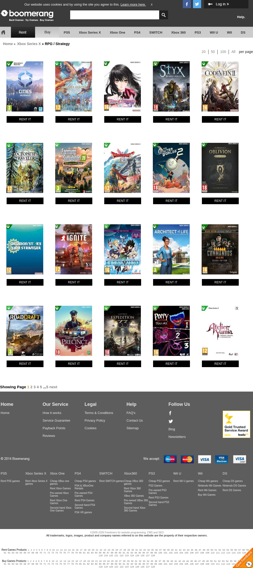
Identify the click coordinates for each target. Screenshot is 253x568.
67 (29, 552)
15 (73, 550)
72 (48, 552)
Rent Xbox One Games (58, 502)
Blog (172, 429)
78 (72, 552)
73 (52, 552)
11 (57, 550)
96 (143, 552)
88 (112, 552)
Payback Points (54, 428)
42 (180, 550)
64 (17, 552)
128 (153, 555)
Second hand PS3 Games (159, 503)
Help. (241, 17)
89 (116, 552)
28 (125, 550)
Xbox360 (130, 473)
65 (21, 552)
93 (132, 552)
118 (100, 555)
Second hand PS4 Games (85, 506)
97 (147, 552)
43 (184, 550)
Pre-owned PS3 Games (158, 491)
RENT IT (25, 119)
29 (128, 550)
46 (196, 550)
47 (200, 550)
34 (148, 550)
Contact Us (135, 420)
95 (140, 552)
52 (219, 550)
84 (96, 552)
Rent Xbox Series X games (36, 482)
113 (228, 552)
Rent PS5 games (10, 481)
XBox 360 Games (134, 495)
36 (156, 550)
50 (213, 52)
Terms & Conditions (99, 413)
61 (5, 552)
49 (208, 550)
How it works (52, 413)
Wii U (177, 473)
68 (33, 552)
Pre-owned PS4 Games (84, 494)
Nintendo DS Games (234, 485)
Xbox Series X (90, 32)
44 (188, 550)
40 (172, 550)
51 (216, 550)
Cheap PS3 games (159, 481)
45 (192, 550)
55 (231, 550)
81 (84, 552)
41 (176, 550)
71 (44, 552)
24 (109, 550)
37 (160, 550)
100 (223, 52)
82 (88, 552)
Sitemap (133, 428)
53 (223, 550)
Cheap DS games (233, 481)
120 (111, 555)
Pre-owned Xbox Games (59, 494)
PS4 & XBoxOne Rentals (84, 487)
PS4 (137, 32)
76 (64, 552)
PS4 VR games (83, 512)
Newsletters (177, 437)
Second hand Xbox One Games (61, 509)
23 (105, 550)
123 (127, 555)
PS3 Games (155, 485)
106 (192, 552)
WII (229, 32)
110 (213, 552)
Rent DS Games (232, 490)
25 (113, 550)
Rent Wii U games (183, 481)
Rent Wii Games (207, 490)
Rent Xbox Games (60, 488)
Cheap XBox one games (59, 482)
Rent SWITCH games (111, 481)
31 (136, 550)
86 (104, 552)
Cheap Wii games (208, 481)
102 (171, 552)
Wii (200, 473)
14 (69, 550)
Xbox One (117, 32)
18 (85, 550)
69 (37, 552)
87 (108, 552)
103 (176, 552)
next (53, 387)
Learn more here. (133, 4)
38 (164, 550)
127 (148, 555)
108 (202, 552)
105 (186, 552)
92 (128, 552)
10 (53, 550)
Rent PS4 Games (85, 500)
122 (122, 555)
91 (124, 552)
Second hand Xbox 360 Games (135, 509)
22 (101, 550)
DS (243, 32)
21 (97, 550)
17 (81, 550)
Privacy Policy (95, 420)
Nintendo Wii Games (209, 485)
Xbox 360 (178, 32)
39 (168, 550)
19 (89, 550)
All (233, 52)
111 (218, 552)
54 (228, 550)
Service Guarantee (56, 420)
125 (137, 555)
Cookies (91, 428)
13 (65, 550)
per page (246, 52)
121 (116, 555)
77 (68, 552)
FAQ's (131, 413)
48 (204, 550)
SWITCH (155, 32)
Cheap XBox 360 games (133, 482)
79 (76, 552)
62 (9, 552)
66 (25, 552)
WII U (214, 32)
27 (121, 550)
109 (207, 552)
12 (61, 550)
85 (100, 552)
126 (142, 555)
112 (223, 552)
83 (92, 552)
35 (152, 550)
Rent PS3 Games (159, 497)
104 (181, 552)
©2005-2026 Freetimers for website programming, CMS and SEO (127, 532)
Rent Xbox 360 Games (132, 490)
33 (144, 550)
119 (106, 555)
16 (77, 550)
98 (151, 552)
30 (132, 550)
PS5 (67, 32)
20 (204, 52)
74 (56, 552)
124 (132, 555)
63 (13, 552)
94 (136, 552)
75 (60, 552)
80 (80, 552)
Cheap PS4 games (85, 481)
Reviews (49, 436)
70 (40, 552)
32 (140, 550)
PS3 (198, 32)
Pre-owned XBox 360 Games (136, 502)
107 (197, 552)
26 (116, 550)
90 (120, 552)
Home (8, 44)
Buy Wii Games (207, 494)
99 (155, 552)
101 (165, 552)
